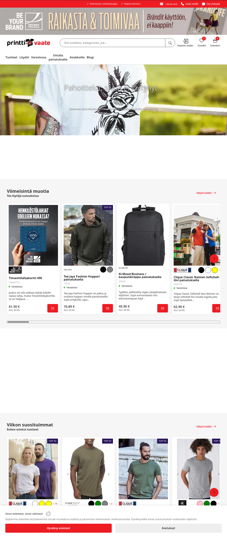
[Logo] (28, 42)
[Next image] (52, 240)
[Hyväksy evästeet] (58, 528)
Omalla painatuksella (58, 57)
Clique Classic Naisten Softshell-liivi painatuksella (197, 277)
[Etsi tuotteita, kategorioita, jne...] (170, 43)
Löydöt (24, 57)
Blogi (90, 57)
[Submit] (51, 307)
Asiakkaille (77, 57)
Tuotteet (11, 57)
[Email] (168, 3)
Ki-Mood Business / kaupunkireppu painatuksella (141, 273)
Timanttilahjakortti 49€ (26, 276)
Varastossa (38, 57)
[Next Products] (214, 258)
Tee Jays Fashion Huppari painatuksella (83, 277)
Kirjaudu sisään (185, 45)
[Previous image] (14, 240)
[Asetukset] (168, 528)
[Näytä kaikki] (206, 192)
